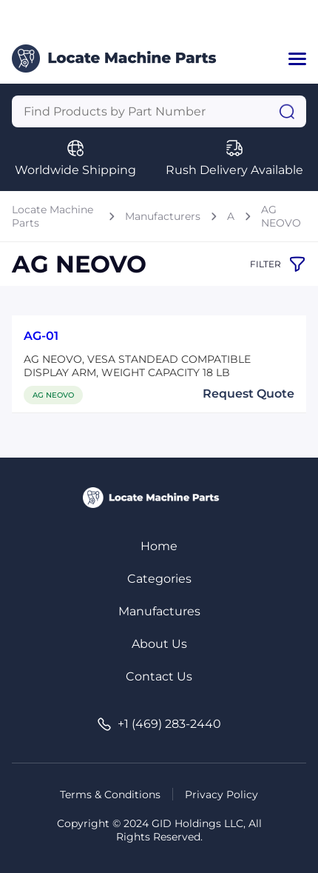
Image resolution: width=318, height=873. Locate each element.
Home (159, 546)
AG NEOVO (281, 216)
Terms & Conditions (110, 794)
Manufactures (159, 611)
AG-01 (41, 336)
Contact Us (159, 676)
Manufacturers (162, 216)
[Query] (159, 111)
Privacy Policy (221, 794)
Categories (159, 579)
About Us (159, 644)
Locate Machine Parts (52, 216)
